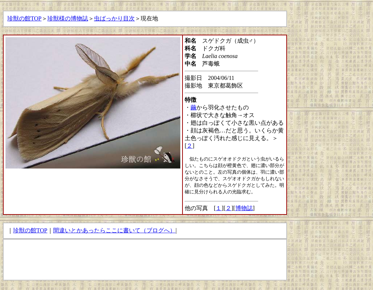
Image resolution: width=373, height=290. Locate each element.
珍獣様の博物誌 (67, 18)
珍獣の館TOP (24, 18)
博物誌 (244, 208)
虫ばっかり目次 (114, 18)
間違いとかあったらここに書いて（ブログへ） (114, 230)
